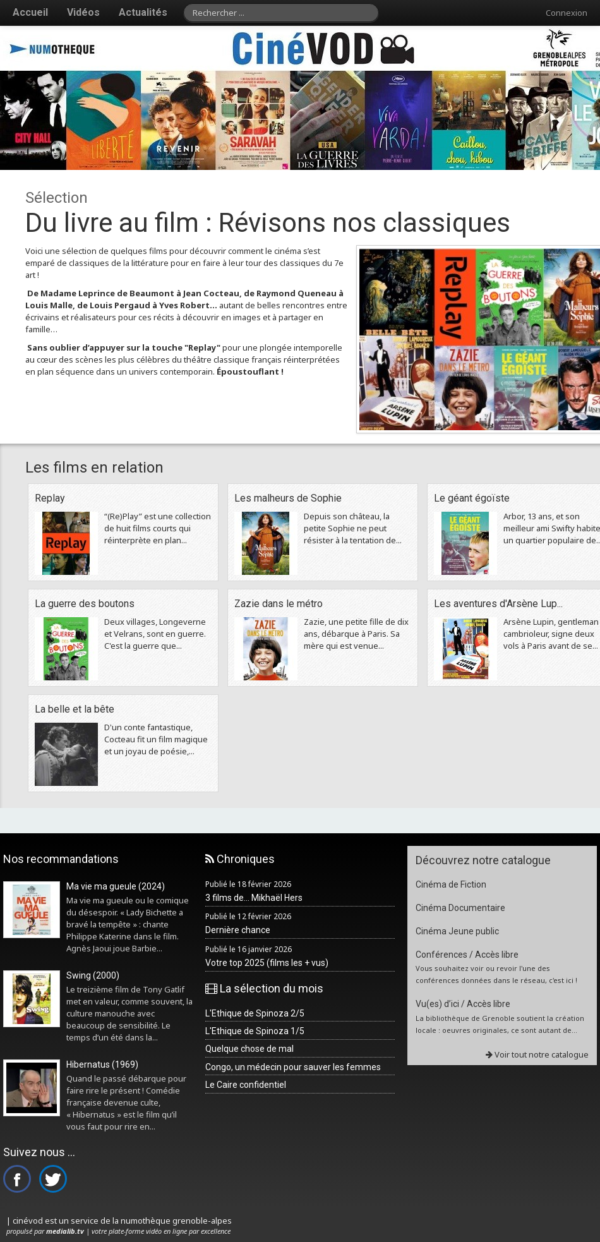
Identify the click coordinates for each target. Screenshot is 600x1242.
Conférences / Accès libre (467, 955)
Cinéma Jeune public (457, 931)
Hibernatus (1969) (102, 1064)
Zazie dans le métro (278, 604)
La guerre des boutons (85, 604)
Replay (50, 498)
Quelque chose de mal (249, 1049)
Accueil (30, 12)
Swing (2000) (92, 975)
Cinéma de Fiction (451, 884)
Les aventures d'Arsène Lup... (498, 604)
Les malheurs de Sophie (288, 498)
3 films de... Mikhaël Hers (254, 898)
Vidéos (83, 12)
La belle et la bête (74, 709)
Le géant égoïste (472, 498)
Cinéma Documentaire (460, 908)
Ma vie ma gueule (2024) (115, 886)
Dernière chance (237, 930)
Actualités (143, 12)
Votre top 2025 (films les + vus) (266, 963)
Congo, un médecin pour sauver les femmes (293, 1067)
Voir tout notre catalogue (537, 1054)
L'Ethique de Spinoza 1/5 (254, 1031)
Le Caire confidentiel (245, 1085)
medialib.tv (65, 1231)
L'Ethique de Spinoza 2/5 (254, 1013)
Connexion (566, 12)
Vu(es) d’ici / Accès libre (463, 1004)
